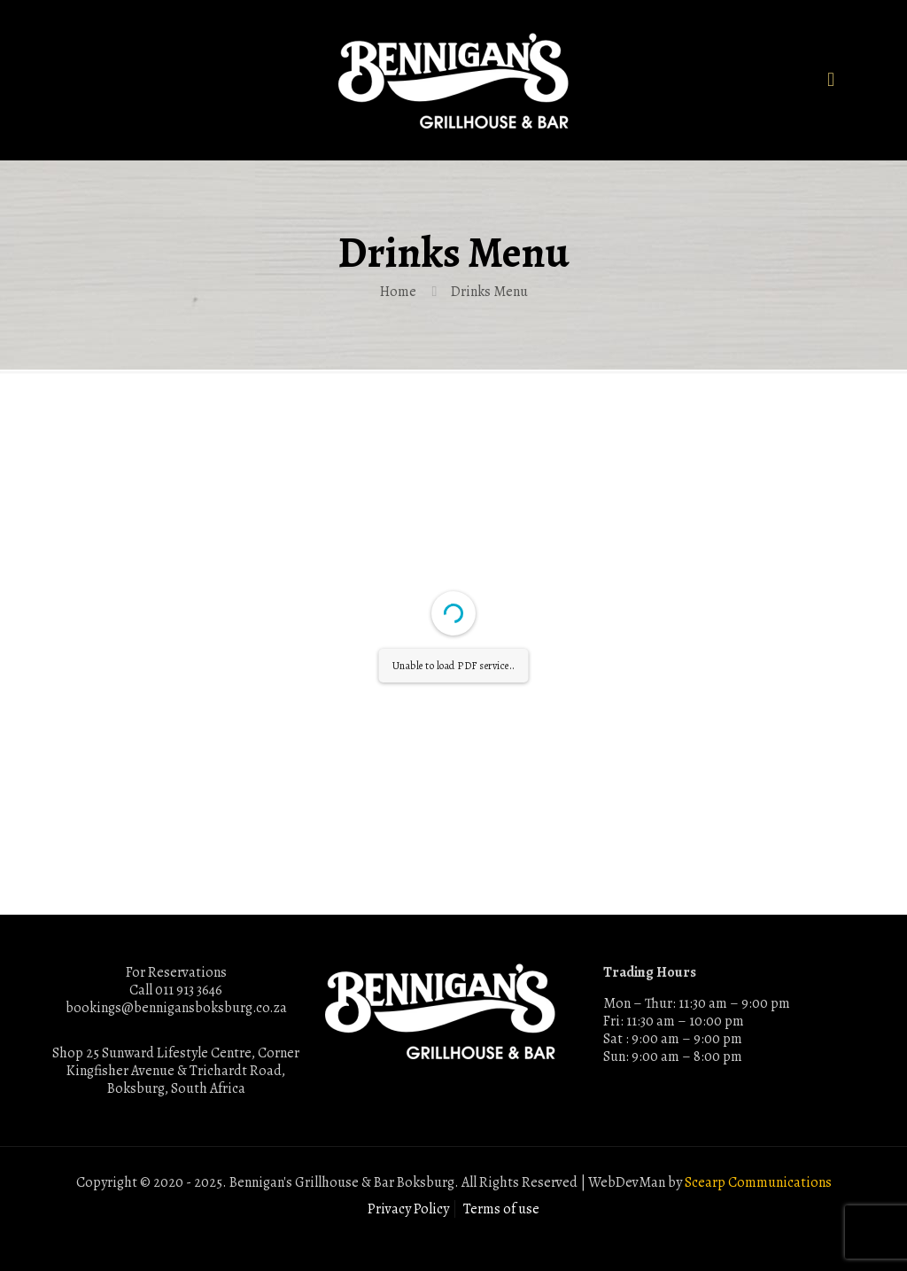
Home (398, 291)
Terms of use (501, 1209)
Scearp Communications (758, 1182)
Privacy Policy (408, 1209)
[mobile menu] (831, 80)
